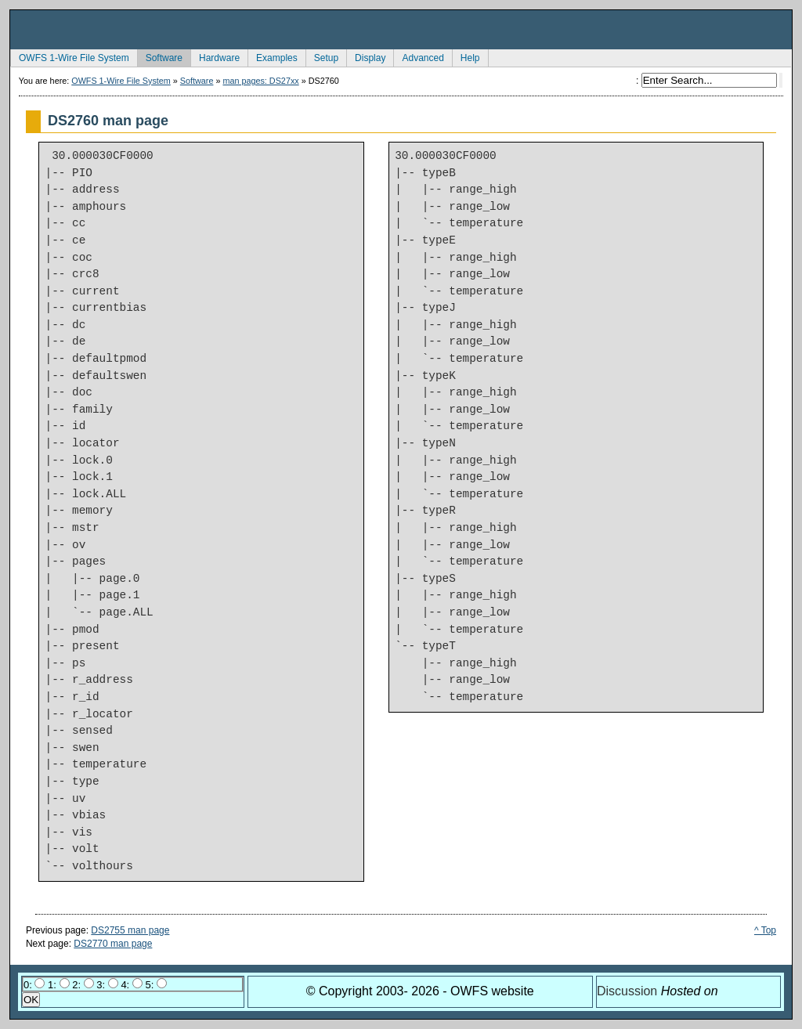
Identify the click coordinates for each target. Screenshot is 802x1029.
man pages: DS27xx (260, 80)
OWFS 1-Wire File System (69, 56)
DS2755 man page (130, 930)
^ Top (765, 930)
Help (466, 56)
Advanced (418, 56)
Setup (321, 56)
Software (159, 56)
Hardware (215, 56)
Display (365, 56)
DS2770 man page (113, 943)
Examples (272, 56)
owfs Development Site (401, 29)
